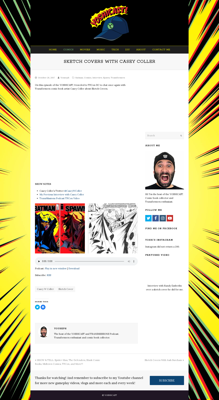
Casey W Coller (45, 289)
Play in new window (56, 268)
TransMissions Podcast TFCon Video (60, 198)
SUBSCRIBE (167, 380)
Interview (97, 77)
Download (73, 268)
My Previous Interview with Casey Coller (62, 194)
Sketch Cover (65, 289)
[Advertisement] (166, 104)
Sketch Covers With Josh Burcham (164, 360)
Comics (87, 77)
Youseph (65, 77)
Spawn (106, 77)
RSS (49, 275)
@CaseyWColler (73, 190)
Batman (79, 77)
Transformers (118, 77)
